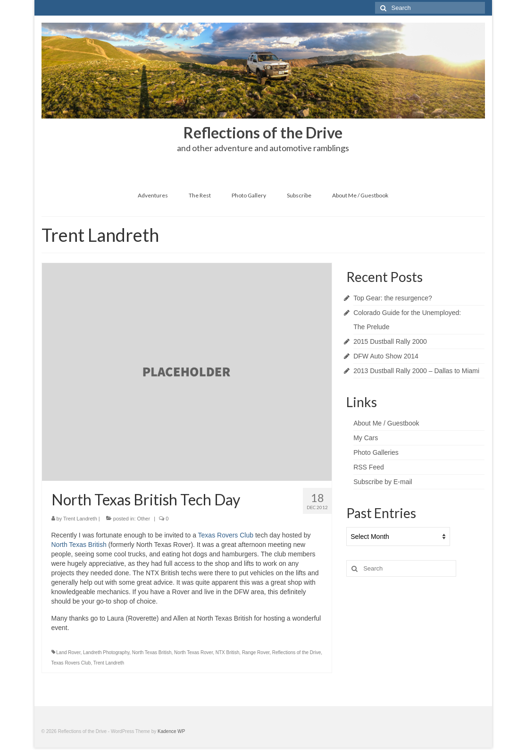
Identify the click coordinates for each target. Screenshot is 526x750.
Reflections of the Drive (296, 652)
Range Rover (255, 652)
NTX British (228, 652)
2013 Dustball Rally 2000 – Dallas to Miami (416, 371)
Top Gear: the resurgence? (392, 298)
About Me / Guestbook (386, 423)
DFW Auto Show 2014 (385, 356)
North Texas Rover (193, 652)
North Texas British (79, 544)
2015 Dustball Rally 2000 (390, 341)
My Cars (365, 438)
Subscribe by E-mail (382, 482)
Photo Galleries (376, 452)
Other (143, 518)
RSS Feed (368, 467)
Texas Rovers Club (226, 535)
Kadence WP (171, 731)
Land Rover (68, 652)
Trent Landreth (80, 518)
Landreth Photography (106, 652)
